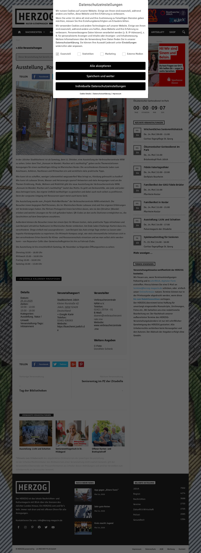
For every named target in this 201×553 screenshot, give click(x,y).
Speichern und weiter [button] (100, 76)
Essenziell (63, 53)
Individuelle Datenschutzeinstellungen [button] (100, 86)
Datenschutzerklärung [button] (102, 94)
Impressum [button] (117, 94)
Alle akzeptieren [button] (100, 66)
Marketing (108, 53)
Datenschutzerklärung (67, 42)
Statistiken (85, 53)
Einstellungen (129, 42)
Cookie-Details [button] (85, 94)
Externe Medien (132, 53)
